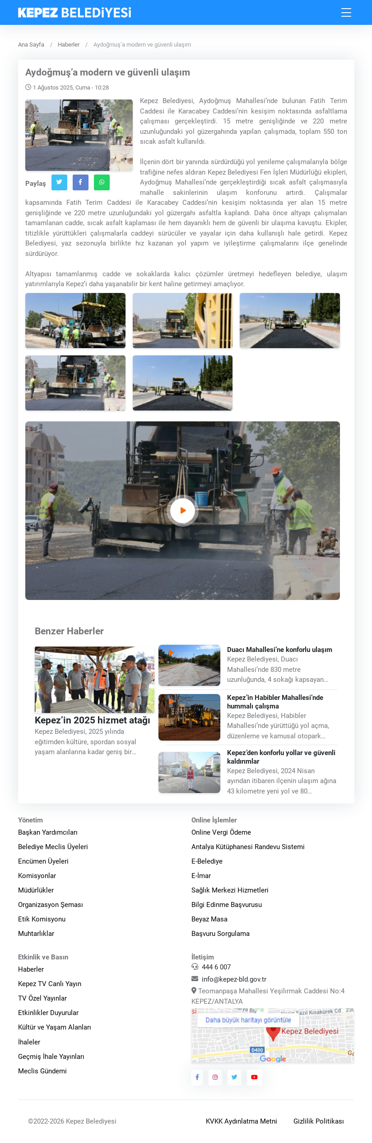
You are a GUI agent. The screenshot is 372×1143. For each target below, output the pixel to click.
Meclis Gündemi (42, 1071)
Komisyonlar (37, 876)
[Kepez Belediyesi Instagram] (215, 1077)
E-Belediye (207, 861)
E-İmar (201, 876)
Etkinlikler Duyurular (48, 1013)
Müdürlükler (36, 890)
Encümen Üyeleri (43, 861)
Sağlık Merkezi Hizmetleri (230, 890)
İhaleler (29, 1042)
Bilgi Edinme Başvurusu (226, 905)
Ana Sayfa (31, 44)
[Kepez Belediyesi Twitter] (235, 1077)
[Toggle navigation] (346, 12)
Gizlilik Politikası (318, 1121)
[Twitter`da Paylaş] (59, 182)
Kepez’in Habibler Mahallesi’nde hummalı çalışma (275, 702)
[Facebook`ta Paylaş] (80, 182)
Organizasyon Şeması (50, 905)
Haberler (68, 44)
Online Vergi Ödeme (221, 832)
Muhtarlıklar (36, 934)
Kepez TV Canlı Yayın (49, 984)
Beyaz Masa (209, 919)
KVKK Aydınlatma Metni (241, 1121)
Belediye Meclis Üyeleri (53, 847)
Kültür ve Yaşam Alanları (54, 1027)
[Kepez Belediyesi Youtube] (254, 1077)
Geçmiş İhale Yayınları (51, 1057)
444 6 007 (216, 967)
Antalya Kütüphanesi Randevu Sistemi (248, 847)
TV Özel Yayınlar (42, 998)
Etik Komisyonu (41, 919)
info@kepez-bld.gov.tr (234, 979)
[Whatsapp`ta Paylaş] (102, 182)
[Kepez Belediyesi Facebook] (197, 1077)
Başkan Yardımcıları (48, 832)
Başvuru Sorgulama (220, 934)
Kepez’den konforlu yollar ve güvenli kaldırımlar (281, 757)
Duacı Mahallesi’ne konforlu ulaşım (279, 650)
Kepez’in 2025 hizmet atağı (92, 720)
